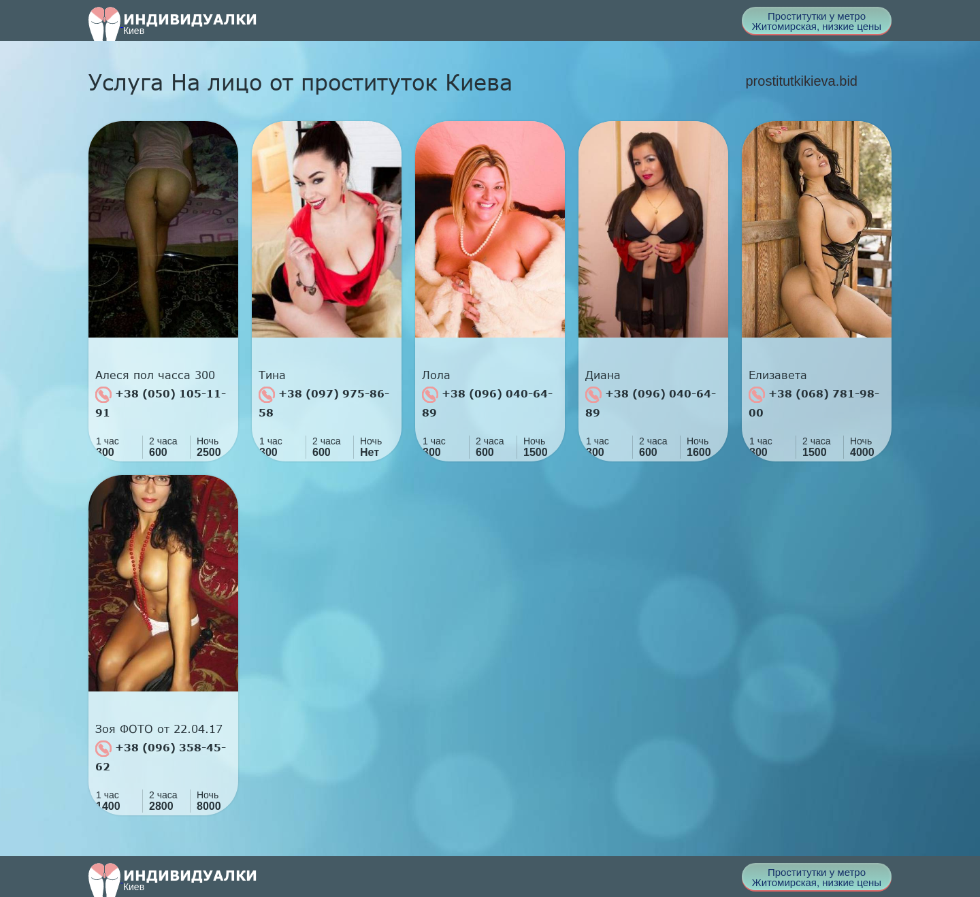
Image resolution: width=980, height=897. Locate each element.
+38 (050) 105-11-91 (160, 403)
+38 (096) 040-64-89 (487, 403)
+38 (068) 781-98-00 (814, 403)
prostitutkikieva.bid (801, 81)
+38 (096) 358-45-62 (160, 756)
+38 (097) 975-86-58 (324, 403)
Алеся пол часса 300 (155, 375)
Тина (272, 375)
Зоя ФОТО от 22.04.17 (159, 728)
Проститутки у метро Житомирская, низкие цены (816, 21)
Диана (603, 375)
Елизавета (778, 375)
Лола (436, 375)
